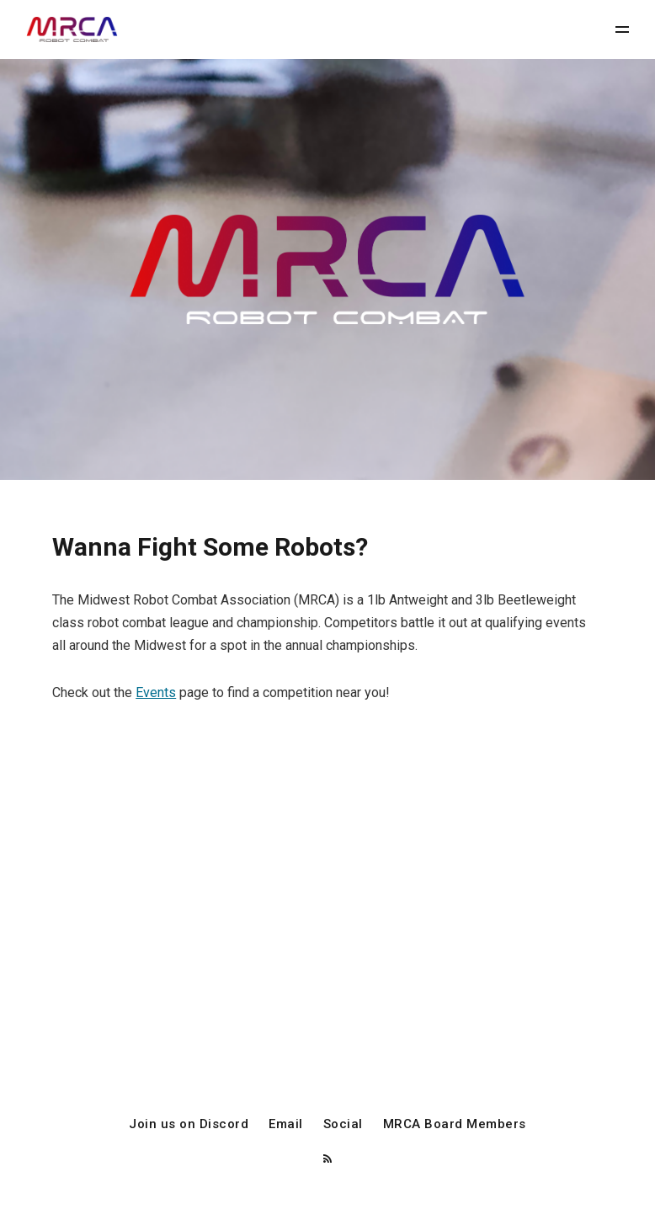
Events (156, 692)
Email (286, 1124)
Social (343, 1124)
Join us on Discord (188, 1124)
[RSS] (327, 1160)
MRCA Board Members (454, 1124)
